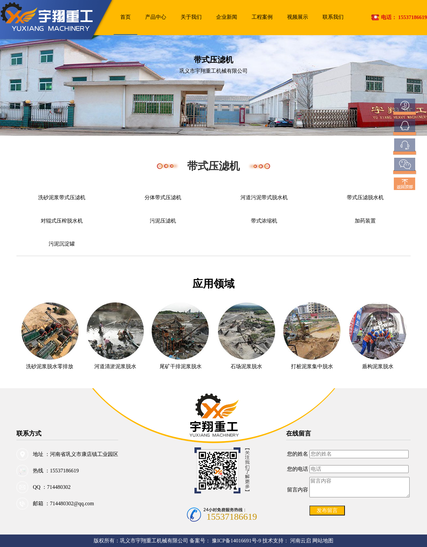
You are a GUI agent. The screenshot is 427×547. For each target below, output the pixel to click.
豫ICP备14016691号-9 (237, 540)
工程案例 (262, 17)
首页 (125, 17)
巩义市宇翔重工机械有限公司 (154, 540)
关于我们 (191, 17)
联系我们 (333, 17)
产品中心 (155, 17)
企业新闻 (226, 17)
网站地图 (322, 540)
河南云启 (300, 540)
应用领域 (213, 284)
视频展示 (297, 17)
